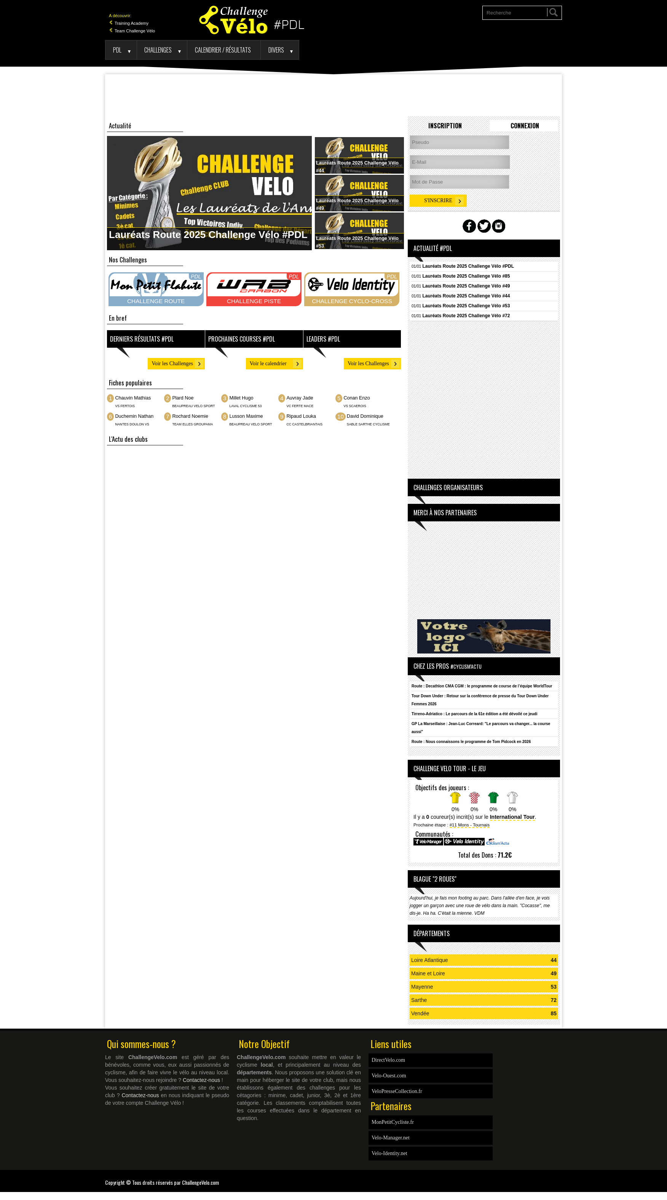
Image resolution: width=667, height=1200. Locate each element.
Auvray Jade (299, 398)
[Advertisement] (333, 95)
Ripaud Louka (301, 416)
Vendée (420, 1013)
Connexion (525, 125)
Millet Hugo (241, 398)
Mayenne (422, 987)
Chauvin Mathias (133, 398)
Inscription (445, 125)
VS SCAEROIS (354, 406)
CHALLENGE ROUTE (156, 301)
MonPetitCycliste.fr (393, 1122)
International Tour (512, 817)
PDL (117, 49)
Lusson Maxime (246, 416)
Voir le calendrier (268, 363)
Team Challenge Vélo (132, 31)
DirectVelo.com (388, 1060)
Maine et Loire (428, 973)
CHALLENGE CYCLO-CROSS (352, 301)
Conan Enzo (356, 398)
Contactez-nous (201, 1080)
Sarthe (419, 1000)
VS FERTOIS (125, 406)
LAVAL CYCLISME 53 (245, 406)
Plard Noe (182, 398)
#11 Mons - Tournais (470, 824)
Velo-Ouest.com (389, 1076)
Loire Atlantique (429, 960)
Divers (276, 49)
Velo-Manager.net (391, 1138)
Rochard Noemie (190, 416)
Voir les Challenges (172, 363)
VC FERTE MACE (299, 406)
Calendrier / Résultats (223, 49)
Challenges (158, 49)
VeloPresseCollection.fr (397, 1091)
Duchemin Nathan (134, 416)
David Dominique (365, 416)
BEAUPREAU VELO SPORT (193, 406)
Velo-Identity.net (389, 1153)
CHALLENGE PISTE (254, 301)
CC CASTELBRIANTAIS (304, 424)
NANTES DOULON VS (132, 424)
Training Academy (128, 23)
